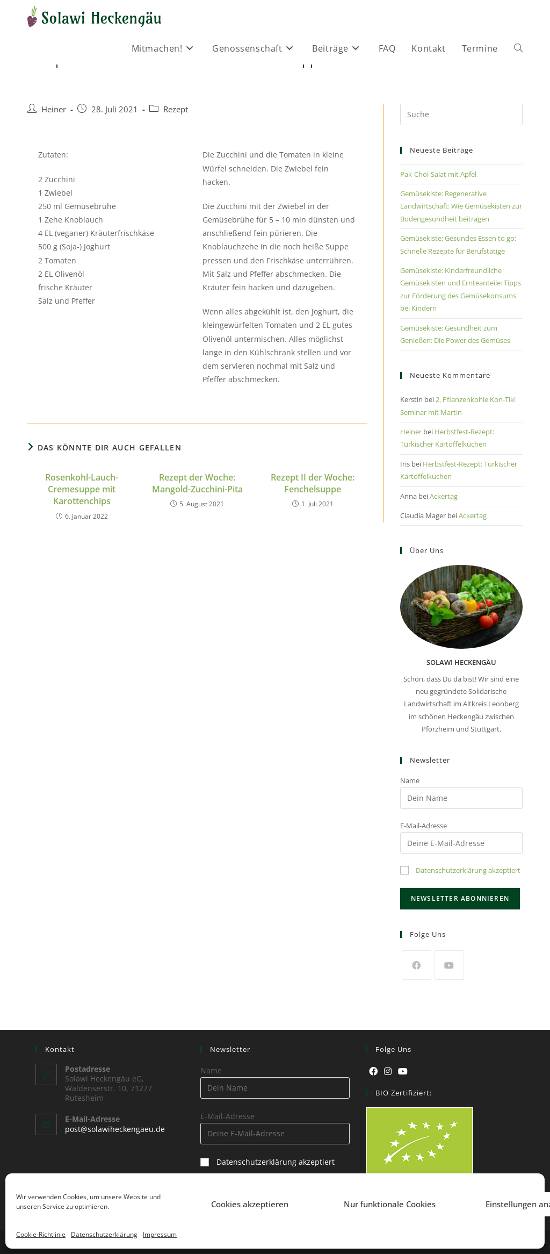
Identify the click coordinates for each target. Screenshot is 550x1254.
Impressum (160, 1234)
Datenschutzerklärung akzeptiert (468, 870)
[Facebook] (416, 965)
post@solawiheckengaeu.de (115, 1129)
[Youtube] (449, 965)
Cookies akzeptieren (249, 1204)
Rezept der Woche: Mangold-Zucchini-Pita (197, 483)
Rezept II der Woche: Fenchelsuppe (312, 483)
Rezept (175, 109)
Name (409, 780)
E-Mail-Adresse (423, 825)
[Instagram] (388, 1071)
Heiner (53, 109)
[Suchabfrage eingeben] (461, 114)
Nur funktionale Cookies (390, 1204)
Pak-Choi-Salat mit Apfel (438, 174)
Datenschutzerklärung (104, 1234)
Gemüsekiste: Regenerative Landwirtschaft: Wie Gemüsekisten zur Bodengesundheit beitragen (461, 206)
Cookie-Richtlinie (41, 1234)
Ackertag (444, 496)
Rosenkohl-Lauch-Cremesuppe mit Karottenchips (81, 489)
